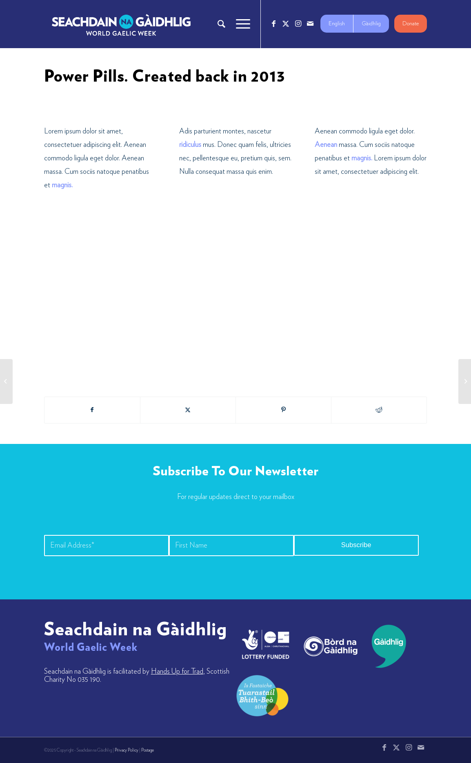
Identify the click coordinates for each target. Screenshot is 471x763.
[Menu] (240, 24)
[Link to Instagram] (298, 24)
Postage (147, 750)
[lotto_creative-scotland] (265, 644)
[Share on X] (188, 410)
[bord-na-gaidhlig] (330, 646)
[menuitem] (221, 24)
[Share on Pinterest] (283, 410)
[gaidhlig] (386, 646)
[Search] (221, 24)
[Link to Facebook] (273, 24)
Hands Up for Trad (177, 671)
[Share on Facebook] (92, 410)
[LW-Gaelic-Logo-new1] (262, 694)
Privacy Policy (126, 750)
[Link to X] (286, 24)
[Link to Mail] (310, 24)
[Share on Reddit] (379, 410)
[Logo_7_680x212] (121, 24)
